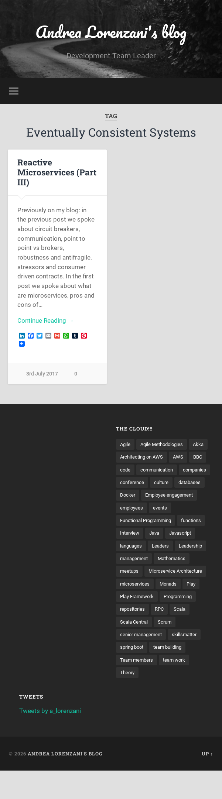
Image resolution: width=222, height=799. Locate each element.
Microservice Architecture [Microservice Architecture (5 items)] (149, 598)
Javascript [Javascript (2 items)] (132, 560)
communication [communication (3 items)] (138, 483)
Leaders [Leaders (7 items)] (197, 560)
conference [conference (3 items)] (133, 495)
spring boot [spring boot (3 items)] (133, 675)
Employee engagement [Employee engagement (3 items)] (172, 508)
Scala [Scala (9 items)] (183, 636)
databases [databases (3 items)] (193, 495)
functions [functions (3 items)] (131, 547)
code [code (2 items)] (166, 470)
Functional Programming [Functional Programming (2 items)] (148, 534)
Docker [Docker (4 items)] (128, 508)
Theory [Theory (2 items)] (128, 700)
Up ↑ (207, 782)
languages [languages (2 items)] (166, 560)
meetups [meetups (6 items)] (170, 585)
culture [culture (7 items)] (163, 495)
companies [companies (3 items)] (178, 483)
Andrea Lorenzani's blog (111, 31)
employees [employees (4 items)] (132, 521)
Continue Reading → (45, 321)
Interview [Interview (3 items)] (162, 547)
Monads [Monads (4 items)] (170, 611)
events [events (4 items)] (162, 521)
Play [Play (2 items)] (195, 611)
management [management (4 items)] (171, 573)
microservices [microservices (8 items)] (135, 611)
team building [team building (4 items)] (171, 675)
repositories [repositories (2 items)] (133, 636)
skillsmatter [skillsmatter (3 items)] (189, 662)
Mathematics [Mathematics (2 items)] (135, 585)
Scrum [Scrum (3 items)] (167, 649)
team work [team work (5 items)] (177, 688)
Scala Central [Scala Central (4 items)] (135, 649)
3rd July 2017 (42, 374)
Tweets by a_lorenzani (50, 739)
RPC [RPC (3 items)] (162, 636)
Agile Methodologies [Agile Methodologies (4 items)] (164, 444)
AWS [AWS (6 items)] (125, 470)
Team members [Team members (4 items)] (137, 688)
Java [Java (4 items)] (188, 547)
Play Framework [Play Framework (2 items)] (138, 624)
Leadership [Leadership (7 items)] (133, 573)
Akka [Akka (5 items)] (126, 457)
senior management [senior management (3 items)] (143, 662)
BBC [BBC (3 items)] (146, 470)
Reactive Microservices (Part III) (56, 172)
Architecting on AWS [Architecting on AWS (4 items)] (164, 457)
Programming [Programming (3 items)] (183, 624)
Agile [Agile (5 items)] (125, 444)
